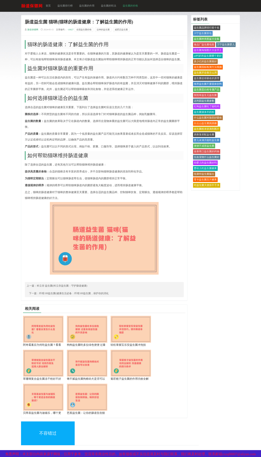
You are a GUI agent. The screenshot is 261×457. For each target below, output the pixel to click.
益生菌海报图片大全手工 (207, 50)
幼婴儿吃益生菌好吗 (204, 163)
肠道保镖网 (34, 30)
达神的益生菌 (104, 30)
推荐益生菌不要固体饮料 (207, 84)
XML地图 (27, 426)
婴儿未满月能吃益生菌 (205, 140)
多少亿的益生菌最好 (204, 61)
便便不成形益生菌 (203, 146)
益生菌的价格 (131, 6)
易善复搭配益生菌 (203, 135)
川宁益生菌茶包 (202, 33)
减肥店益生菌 (122, 30)
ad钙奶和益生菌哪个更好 (207, 56)
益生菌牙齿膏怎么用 (204, 73)
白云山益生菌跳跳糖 (204, 123)
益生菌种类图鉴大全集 (205, 39)
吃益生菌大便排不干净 (205, 185)
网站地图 (71, 426)
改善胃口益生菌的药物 (205, 151)
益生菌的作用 (88, 6)
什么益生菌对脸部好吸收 (207, 118)
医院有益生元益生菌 (204, 95)
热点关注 (71, 434)
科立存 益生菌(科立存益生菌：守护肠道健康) (63, 292)
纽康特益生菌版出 (203, 174)
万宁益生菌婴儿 (225, 45)
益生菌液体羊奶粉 (203, 112)
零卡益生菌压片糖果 (204, 180)
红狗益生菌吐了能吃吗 (205, 106)
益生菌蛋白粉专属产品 (205, 90)
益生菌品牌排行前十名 (205, 28)
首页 (49, 6)
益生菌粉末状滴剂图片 (205, 129)
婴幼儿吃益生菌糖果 (204, 168)
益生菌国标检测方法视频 (207, 67)
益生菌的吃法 (109, 6)
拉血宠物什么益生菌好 (205, 157)
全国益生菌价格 (85, 30)
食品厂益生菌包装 (203, 45)
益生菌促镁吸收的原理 (205, 78)
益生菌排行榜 (66, 6)
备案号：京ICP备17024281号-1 (126, 426)
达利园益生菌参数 (203, 101)
